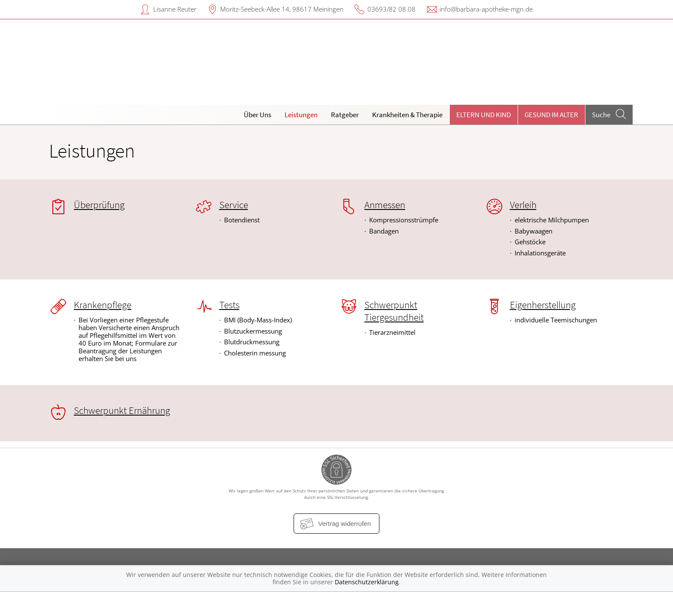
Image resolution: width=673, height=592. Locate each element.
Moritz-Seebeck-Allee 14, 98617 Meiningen (281, 9)
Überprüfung (99, 205)
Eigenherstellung (543, 305)
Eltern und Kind (483, 114)
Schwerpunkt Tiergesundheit (394, 311)
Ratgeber (345, 114)
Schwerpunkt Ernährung (122, 410)
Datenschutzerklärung (367, 582)
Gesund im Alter (551, 114)
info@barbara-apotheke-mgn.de (486, 9)
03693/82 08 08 (391, 9)
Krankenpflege (102, 305)
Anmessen (384, 205)
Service (233, 205)
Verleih (523, 205)
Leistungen (301, 114)
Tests (229, 305)
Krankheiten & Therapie (407, 114)
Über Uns (257, 114)
